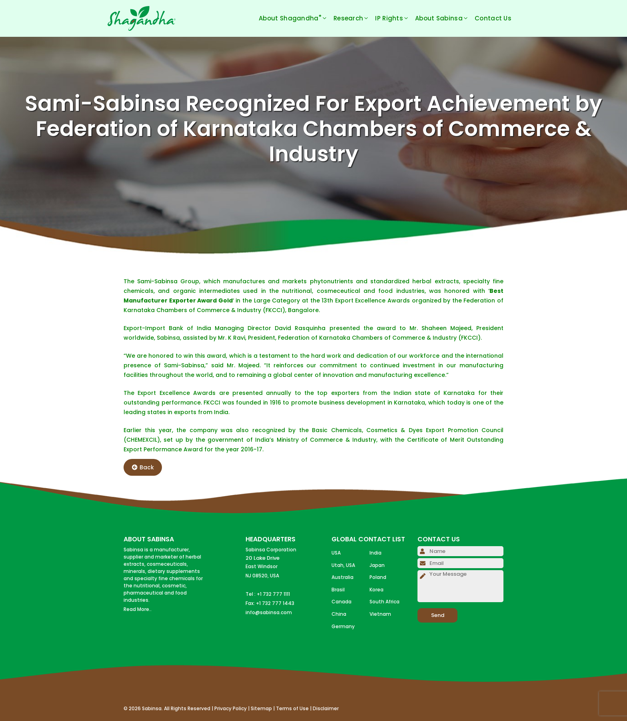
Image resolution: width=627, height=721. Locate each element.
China (338, 614)
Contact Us (493, 18)
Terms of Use (292, 708)
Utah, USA (343, 565)
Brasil (338, 589)
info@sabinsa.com (269, 612)
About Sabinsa (445, 18)
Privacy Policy (230, 708)
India (375, 552)
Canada (341, 601)
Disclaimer (326, 708)
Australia (342, 577)
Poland (377, 577)
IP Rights (395, 18)
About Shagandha (296, 18)
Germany (343, 626)
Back (143, 467)
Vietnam (380, 614)
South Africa (384, 601)
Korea (376, 589)
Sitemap (261, 708)
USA (336, 552)
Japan (377, 565)
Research (354, 18)
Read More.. (138, 609)
